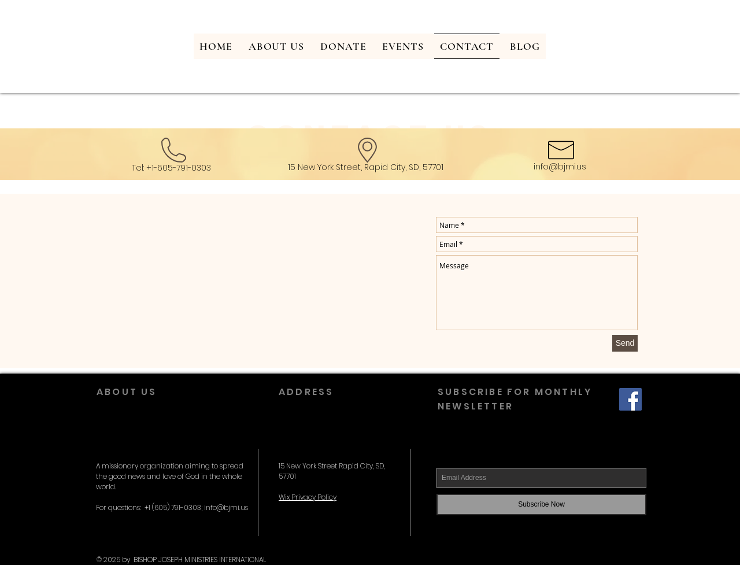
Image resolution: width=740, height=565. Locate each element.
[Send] (625, 343)
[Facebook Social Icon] (630, 399)
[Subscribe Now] (541, 504)
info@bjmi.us (560, 166)
